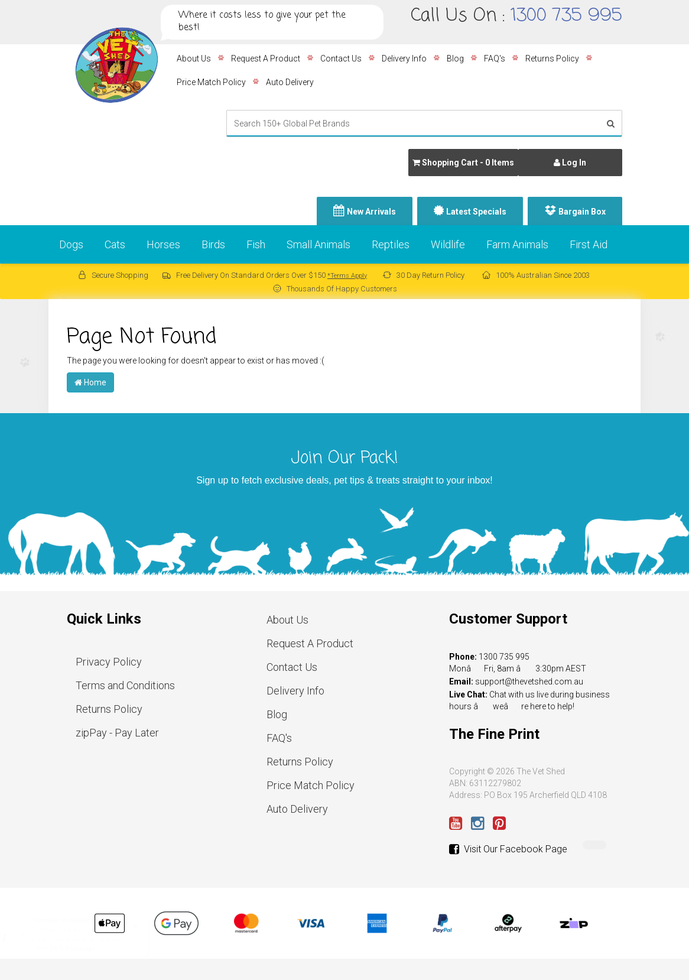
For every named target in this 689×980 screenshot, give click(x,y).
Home (90, 382)
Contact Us (341, 58)
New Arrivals (371, 211)
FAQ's (494, 58)
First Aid (588, 244)
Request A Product (265, 58)
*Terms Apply (347, 276)
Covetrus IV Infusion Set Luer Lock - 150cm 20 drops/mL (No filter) (89, 939)
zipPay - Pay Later (117, 732)
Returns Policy (552, 58)
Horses (163, 244)
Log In (570, 162)
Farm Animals (517, 244)
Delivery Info (404, 58)
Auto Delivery (290, 82)
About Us (194, 58)
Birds (213, 244)
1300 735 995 (566, 16)
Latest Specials (476, 211)
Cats (115, 244)
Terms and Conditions (125, 685)
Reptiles (391, 244)
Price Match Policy (211, 82)
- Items (463, 162)
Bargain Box (582, 211)
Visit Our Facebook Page (508, 849)
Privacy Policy (109, 662)
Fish (255, 244)
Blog (455, 58)
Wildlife (448, 244)
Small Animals (318, 244)
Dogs (71, 244)
